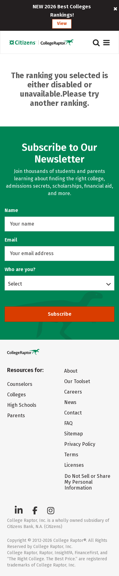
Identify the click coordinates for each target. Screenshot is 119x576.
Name (11, 210)
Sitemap (73, 434)
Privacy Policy (79, 444)
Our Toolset (77, 381)
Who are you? (20, 269)
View (62, 23)
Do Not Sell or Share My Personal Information (87, 482)
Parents (16, 415)
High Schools (21, 405)
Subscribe (60, 314)
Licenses (74, 465)
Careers (73, 392)
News (70, 402)
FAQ (68, 423)
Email (11, 240)
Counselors (19, 384)
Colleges (16, 395)
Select (15, 283)
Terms (71, 455)
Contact (73, 413)
